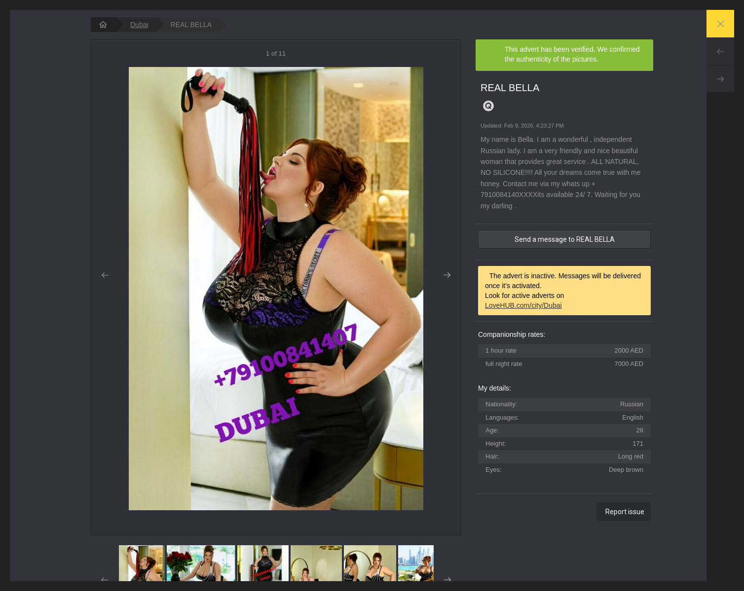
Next (720, 79)
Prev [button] (104, 275)
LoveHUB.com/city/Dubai (523, 305)
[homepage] (103, 24)
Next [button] (446, 275)
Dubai (139, 25)
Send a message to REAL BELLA (565, 239)
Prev (720, 51)
